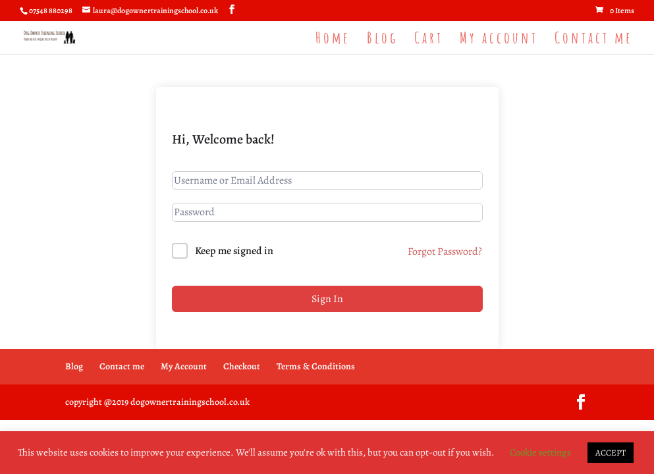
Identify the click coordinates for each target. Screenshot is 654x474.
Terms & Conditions (316, 366)
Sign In (327, 299)
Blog (382, 40)
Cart (428, 40)
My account (499, 40)
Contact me (594, 40)
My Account (184, 366)
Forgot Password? (445, 251)
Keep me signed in (234, 251)
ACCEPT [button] (610, 452)
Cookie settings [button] (540, 452)
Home (332, 40)
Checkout (241, 366)
